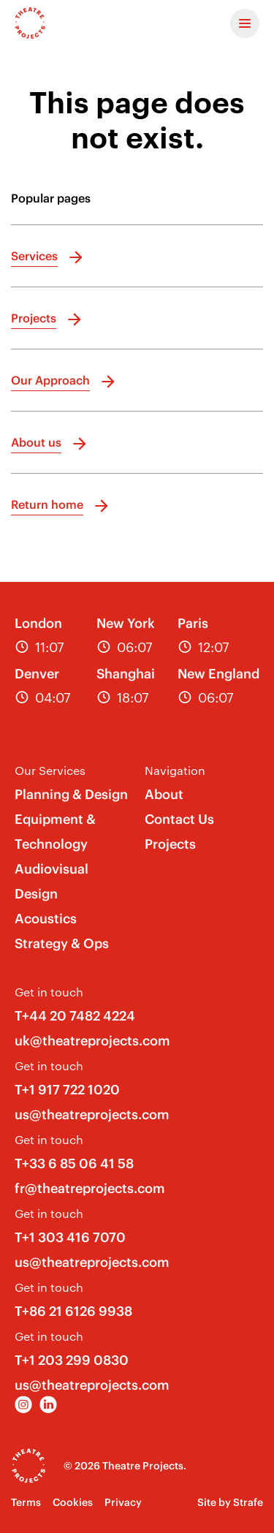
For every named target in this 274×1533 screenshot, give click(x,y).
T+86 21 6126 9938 (73, 1311)
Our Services (50, 770)
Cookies (73, 1502)
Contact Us (179, 819)
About (164, 794)
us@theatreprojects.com (92, 1114)
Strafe (248, 1502)
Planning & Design (71, 794)
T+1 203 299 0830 (72, 1360)
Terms (26, 1502)
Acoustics (46, 918)
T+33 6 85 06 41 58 (74, 1163)
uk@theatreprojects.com (92, 1040)
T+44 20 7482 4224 (75, 1015)
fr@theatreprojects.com (90, 1188)
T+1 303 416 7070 (70, 1237)
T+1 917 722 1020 (67, 1089)
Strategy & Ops (62, 943)
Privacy (123, 1502)
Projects (170, 844)
